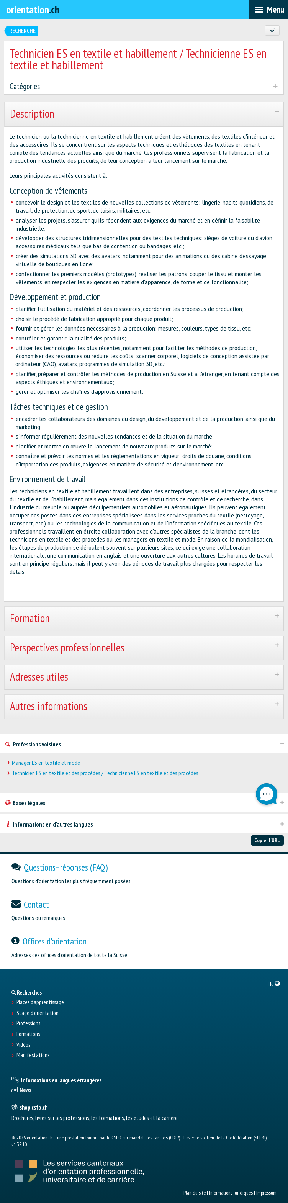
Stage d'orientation (37, 1013)
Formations (28, 1034)
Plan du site (194, 1192)
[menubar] (268, 9)
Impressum (266, 1192)
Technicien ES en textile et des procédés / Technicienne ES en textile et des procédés (105, 773)
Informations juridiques (231, 1192)
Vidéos (23, 1044)
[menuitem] (274, 983)
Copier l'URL (267, 840)
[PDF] (272, 31)
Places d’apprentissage (40, 1002)
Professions (28, 1023)
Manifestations (32, 1055)
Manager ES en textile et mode (46, 762)
